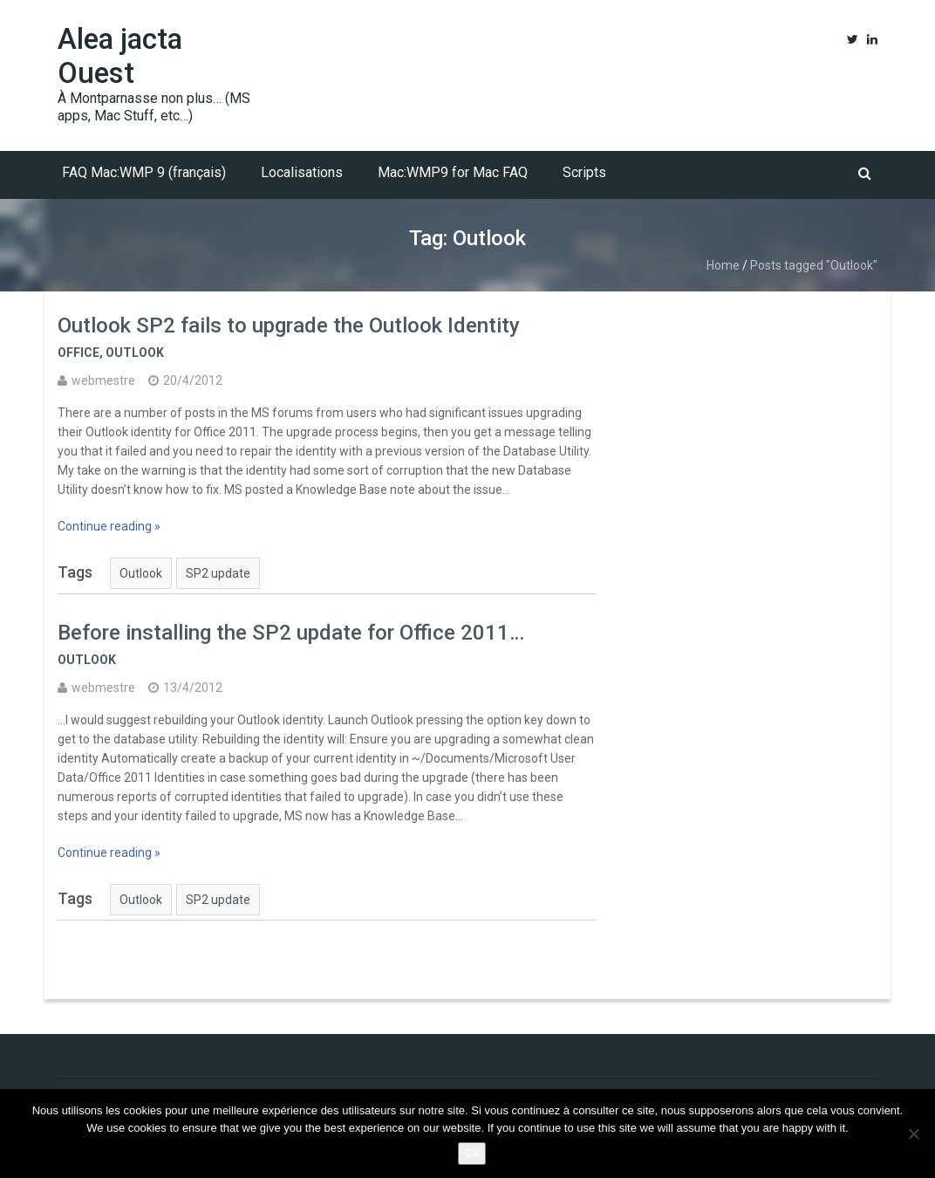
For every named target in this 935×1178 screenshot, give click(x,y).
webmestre (103, 380)
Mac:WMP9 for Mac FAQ (453, 172)
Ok (472, 1153)
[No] (913, 1133)
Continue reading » (109, 526)
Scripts (584, 172)
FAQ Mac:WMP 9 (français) (144, 172)
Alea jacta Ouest (120, 56)
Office (78, 353)
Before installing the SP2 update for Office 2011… (291, 632)
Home (723, 265)
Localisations (302, 172)
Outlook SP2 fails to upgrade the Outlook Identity (289, 325)
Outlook (135, 353)
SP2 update (218, 573)
